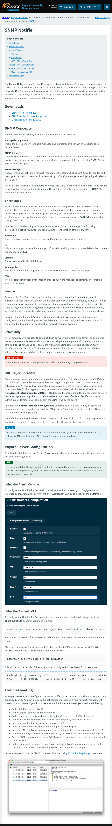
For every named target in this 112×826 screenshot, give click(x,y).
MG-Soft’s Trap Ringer (79, 753)
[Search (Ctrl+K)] (90, 7)
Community (16, 57)
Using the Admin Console (22, 68)
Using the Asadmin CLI (21, 72)
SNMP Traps (16, 50)
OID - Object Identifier (21, 61)
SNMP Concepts (16, 46)
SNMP (32, 20)
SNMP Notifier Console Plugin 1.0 (29, 116)
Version (15, 54)
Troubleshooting (16, 75)
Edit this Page (102, 17)
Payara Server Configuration (21, 65)
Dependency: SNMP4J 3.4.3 (26, 119)
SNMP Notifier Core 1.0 (24, 112)
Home (5, 17)
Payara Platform (19, 17)
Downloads (14, 43)
